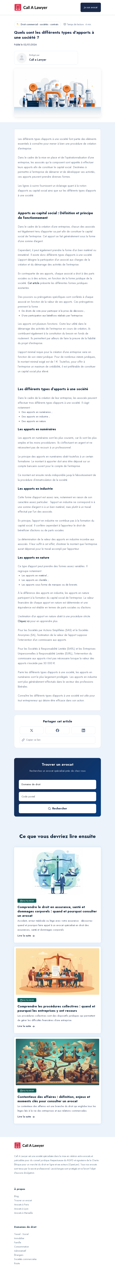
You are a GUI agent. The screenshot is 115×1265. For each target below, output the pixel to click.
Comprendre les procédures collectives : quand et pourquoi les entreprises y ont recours (56, 1008)
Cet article (33, 283)
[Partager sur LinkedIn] (83, 730)
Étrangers (18, 1255)
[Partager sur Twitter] (32, 730)
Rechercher (57, 808)
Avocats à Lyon (21, 1208)
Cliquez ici (24, 621)
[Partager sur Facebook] (57, 730)
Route (17, 1263)
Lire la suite (26, 935)
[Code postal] (57, 796)
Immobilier (19, 1238)
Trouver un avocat (23, 1200)
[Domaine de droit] (57, 784)
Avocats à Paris (21, 1204)
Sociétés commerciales (25, 1259)
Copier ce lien (31, 739)
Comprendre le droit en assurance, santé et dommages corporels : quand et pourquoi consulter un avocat (57, 911)
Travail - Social (21, 1234)
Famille (17, 1242)
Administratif (20, 1250)
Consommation (21, 1246)
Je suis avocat (90, 7)
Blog (16, 1196)
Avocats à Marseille (23, 1213)
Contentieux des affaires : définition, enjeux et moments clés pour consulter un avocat (53, 1099)
